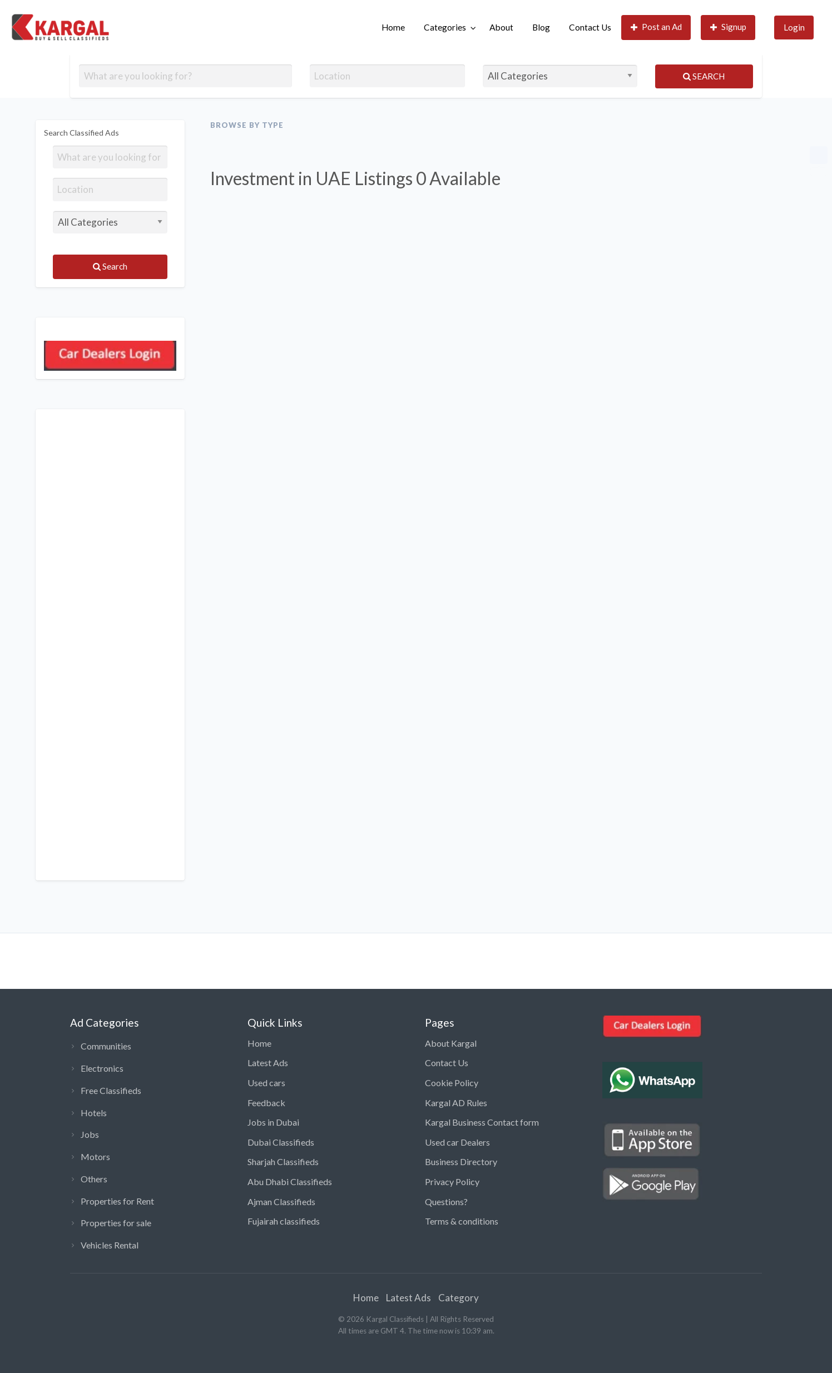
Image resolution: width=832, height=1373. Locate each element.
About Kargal (451, 1043)
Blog (541, 27)
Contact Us (590, 27)
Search (704, 76)
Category (458, 1298)
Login (794, 27)
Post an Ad (656, 27)
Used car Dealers (457, 1142)
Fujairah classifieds (283, 1221)
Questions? (446, 1201)
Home (393, 27)
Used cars (266, 1082)
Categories (445, 27)
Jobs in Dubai (273, 1122)
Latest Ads (267, 1062)
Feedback (266, 1102)
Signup (728, 27)
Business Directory (461, 1161)
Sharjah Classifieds (283, 1161)
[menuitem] (393, 27)
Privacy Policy (452, 1181)
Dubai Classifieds (280, 1142)
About (501, 27)
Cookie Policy (451, 1082)
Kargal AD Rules (456, 1102)
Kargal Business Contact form (482, 1122)
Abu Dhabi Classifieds (289, 1181)
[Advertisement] (110, 644)
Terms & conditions (461, 1221)
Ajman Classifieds (281, 1201)
